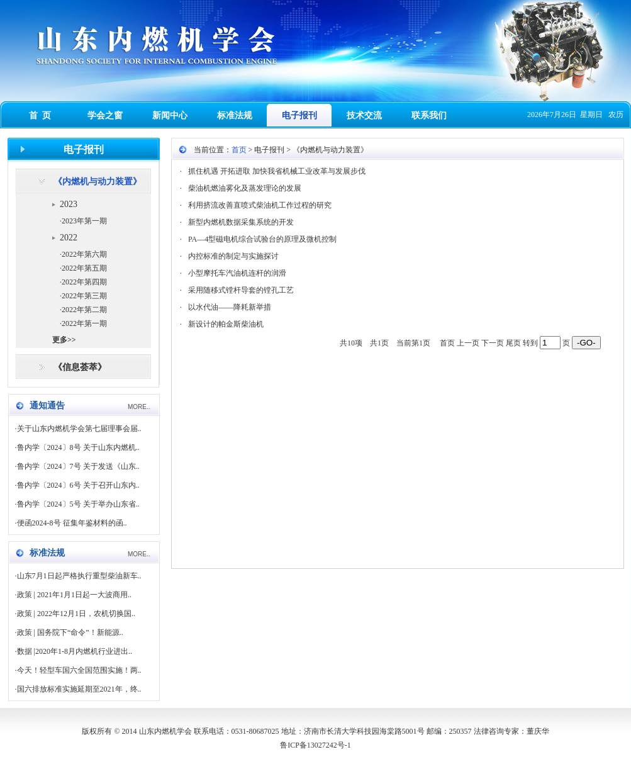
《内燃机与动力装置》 (97, 181)
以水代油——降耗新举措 (229, 307)
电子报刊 (299, 115)
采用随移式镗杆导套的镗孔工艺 (241, 290)
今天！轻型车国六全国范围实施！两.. (79, 670)
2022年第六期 (84, 254)
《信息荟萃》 (79, 367)
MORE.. (139, 406)
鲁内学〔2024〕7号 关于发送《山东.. (78, 466)
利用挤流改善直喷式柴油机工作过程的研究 (260, 205)
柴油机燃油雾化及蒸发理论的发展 (244, 188)
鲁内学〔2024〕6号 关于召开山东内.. (78, 485)
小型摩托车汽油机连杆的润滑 (237, 273)
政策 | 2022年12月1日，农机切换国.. (76, 613)
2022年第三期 (84, 295)
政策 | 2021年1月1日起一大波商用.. (74, 594)
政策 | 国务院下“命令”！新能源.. (70, 632)
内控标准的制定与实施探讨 (233, 256)
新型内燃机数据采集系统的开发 (241, 222)
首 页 (40, 115)
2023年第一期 (84, 220)
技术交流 (364, 115)
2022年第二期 (84, 309)
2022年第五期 (84, 268)
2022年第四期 (84, 282)
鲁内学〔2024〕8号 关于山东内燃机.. (78, 447)
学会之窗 (105, 115)
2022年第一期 (84, 323)
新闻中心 (169, 115)
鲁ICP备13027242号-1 (315, 745)
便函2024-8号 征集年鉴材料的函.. (72, 523)
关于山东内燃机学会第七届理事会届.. (79, 428)
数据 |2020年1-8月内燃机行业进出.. (74, 651)
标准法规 (234, 115)
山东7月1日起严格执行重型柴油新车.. (79, 575)
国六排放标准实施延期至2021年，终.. (79, 689)
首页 (239, 149)
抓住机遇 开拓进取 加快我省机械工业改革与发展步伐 (277, 171)
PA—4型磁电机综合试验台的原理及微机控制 (262, 239)
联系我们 (429, 115)
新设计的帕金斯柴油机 (226, 324)
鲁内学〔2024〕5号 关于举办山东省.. (78, 504)
